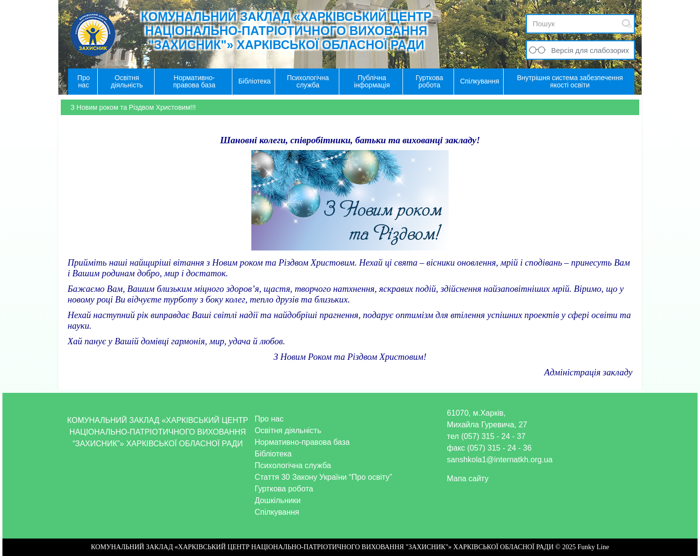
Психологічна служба (293, 465)
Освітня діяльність (288, 430)
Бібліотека (273, 454)
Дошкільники (278, 500)
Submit (626, 23)
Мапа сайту (468, 478)
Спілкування (277, 512)
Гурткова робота (284, 489)
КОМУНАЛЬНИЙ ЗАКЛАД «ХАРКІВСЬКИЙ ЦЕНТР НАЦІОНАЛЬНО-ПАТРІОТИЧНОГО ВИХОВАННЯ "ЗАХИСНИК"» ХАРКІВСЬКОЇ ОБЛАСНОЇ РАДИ (286, 30)
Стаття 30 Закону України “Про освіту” (323, 477)
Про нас (269, 419)
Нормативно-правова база (302, 442)
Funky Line (593, 547)
